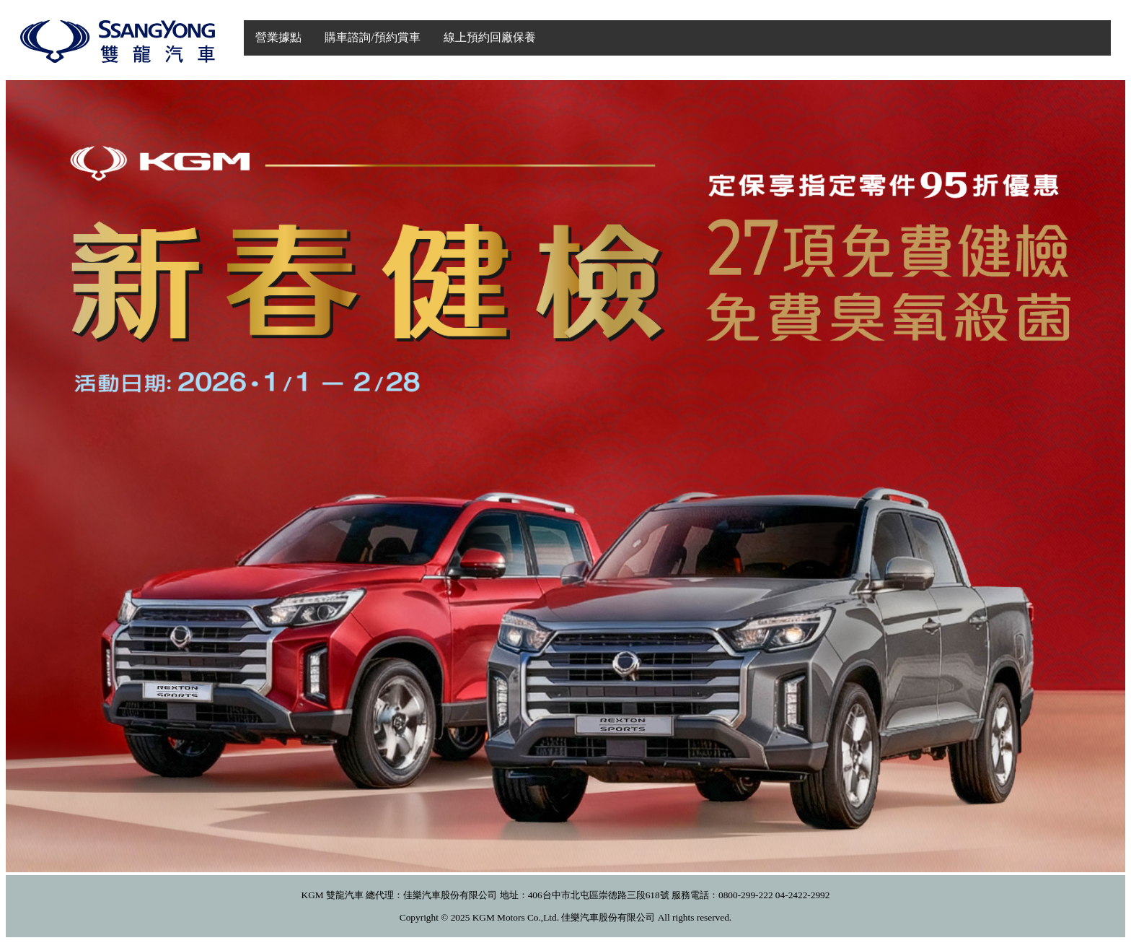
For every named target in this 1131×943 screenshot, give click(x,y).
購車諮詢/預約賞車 (372, 37)
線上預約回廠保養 (490, 37)
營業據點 (278, 37)
